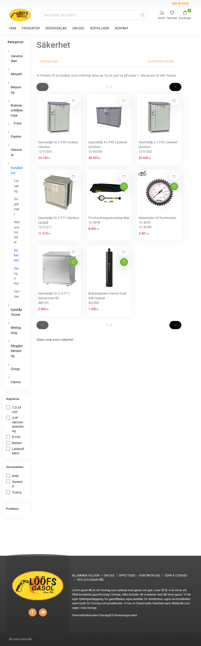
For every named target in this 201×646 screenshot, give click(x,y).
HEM (12, 28)
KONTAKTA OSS (150, 575)
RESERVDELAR (56, 28)
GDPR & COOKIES (176, 575)
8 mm (13, 437)
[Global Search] (142, 15)
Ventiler (16, 293)
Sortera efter (163, 61)
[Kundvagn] (185, 15)
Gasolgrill (105, 615)
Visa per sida (51, 61)
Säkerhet (16, 255)
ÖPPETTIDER (127, 575)
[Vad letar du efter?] (94, 15)
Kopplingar (16, 206)
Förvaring (16, 186)
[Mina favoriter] (172, 15)
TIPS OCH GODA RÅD (90, 580)
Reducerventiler (16, 232)
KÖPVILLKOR (99, 28)
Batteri (14, 443)
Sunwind (14, 484)
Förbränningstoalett (124, 615)
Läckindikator (15, 451)
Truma (14, 492)
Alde (12, 476)
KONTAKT (121, 28)
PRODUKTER (31, 28)
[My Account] (161, 15)
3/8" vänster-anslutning (15, 424)
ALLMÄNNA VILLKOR (86, 575)
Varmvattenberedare (85, 615)
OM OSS (78, 28)
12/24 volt (13, 409)
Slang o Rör (16, 275)
